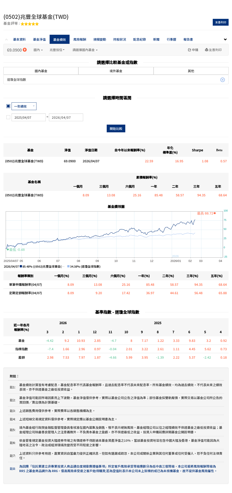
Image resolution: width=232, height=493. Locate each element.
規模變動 (99, 39)
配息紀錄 (139, 39)
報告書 (188, 39)
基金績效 (59, 39)
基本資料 (19, 39)
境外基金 (116, 71)
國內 (38, 49)
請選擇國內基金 (85, 49)
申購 (193, 49)
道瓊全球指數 (116, 79)
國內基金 (41, 70)
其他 (191, 71)
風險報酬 (79, 39)
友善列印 (220, 22)
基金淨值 (39, 39)
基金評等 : (21, 24)
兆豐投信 (57, 49)
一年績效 (20, 106)
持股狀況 (119, 39)
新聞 (156, 39)
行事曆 (171, 39)
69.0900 (17, 50)
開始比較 (116, 128)
